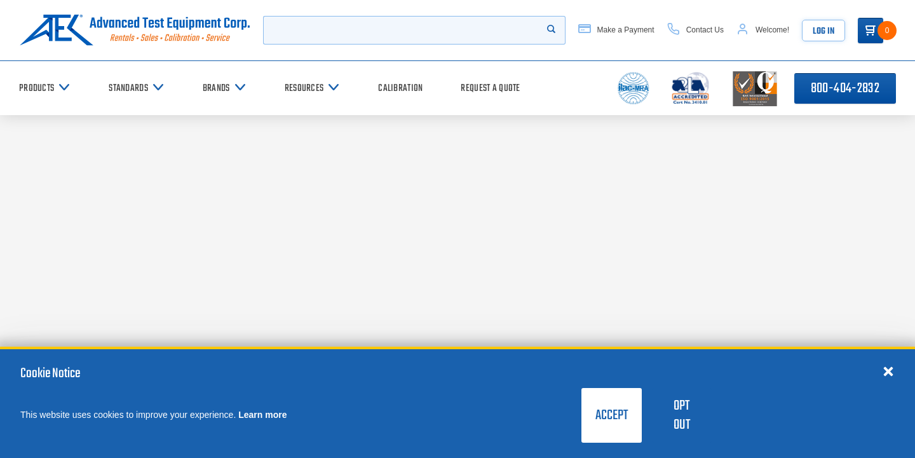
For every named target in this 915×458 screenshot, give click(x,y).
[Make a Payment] (616, 30)
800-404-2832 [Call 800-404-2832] (845, 88)
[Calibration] (400, 88)
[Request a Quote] (490, 88)
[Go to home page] (134, 30)
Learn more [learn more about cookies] (262, 415)
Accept (611, 415)
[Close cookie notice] (888, 370)
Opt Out (682, 415)
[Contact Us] (695, 30)
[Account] (762, 30)
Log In (823, 31)
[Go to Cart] (870, 30)
